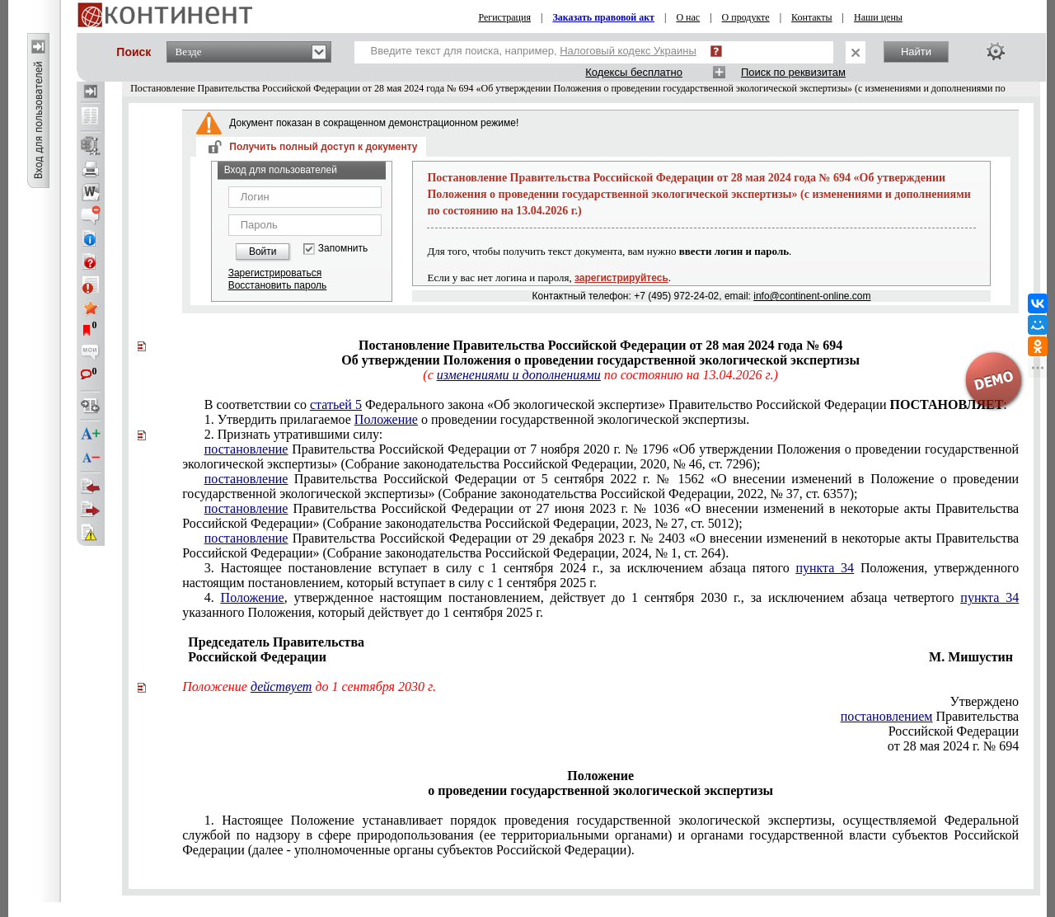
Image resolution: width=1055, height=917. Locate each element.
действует (281, 687)
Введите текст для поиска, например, (533, 51)
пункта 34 (824, 568)
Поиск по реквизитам (793, 72)
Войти (263, 251)
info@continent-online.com (811, 296)
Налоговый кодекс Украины (628, 51)
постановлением (887, 716)
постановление (246, 449)
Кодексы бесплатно (633, 72)
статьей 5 (336, 404)
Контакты (811, 17)
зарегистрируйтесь (621, 278)
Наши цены (878, 17)
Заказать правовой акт (603, 17)
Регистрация (504, 17)
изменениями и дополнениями (519, 375)
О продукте (746, 17)
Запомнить (343, 248)
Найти (916, 51)
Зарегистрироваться (274, 273)
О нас (688, 17)
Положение (386, 419)
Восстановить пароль (277, 285)
